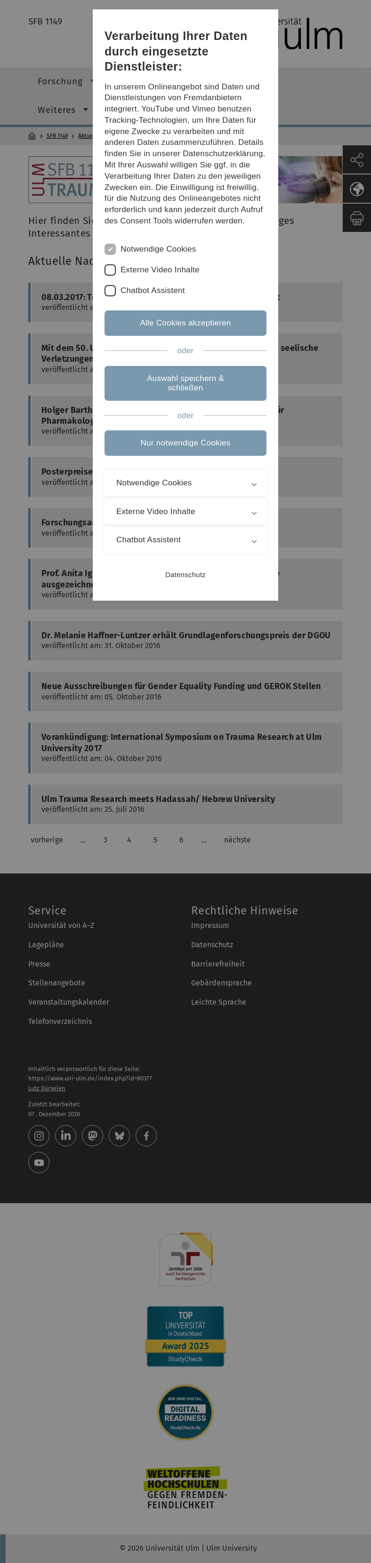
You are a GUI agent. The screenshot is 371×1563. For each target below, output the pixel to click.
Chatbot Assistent (153, 290)
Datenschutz (185, 575)
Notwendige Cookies (158, 249)
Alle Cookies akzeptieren (185, 322)
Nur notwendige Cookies (186, 442)
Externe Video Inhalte (160, 269)
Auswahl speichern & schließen (185, 383)
